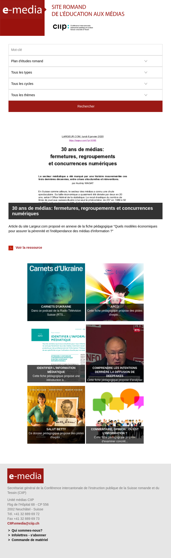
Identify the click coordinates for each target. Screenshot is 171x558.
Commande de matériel (30, 540)
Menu (164, 31)
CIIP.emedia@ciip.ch (23, 523)
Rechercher (85, 106)
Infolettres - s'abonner (29, 535)
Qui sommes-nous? (27, 530)
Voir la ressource (25, 248)
